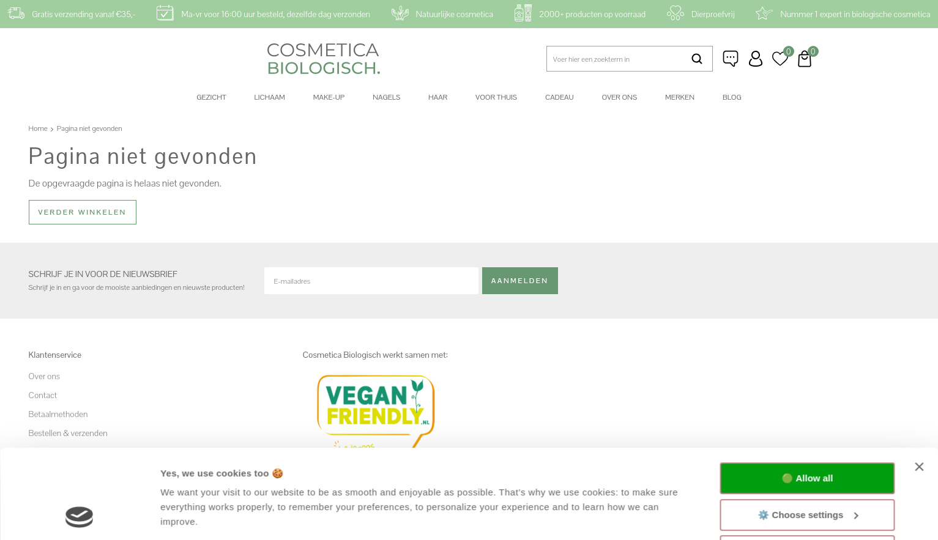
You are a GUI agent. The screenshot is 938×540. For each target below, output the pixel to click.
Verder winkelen (83, 212)
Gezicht (211, 97)
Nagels (386, 97)
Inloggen (755, 59)
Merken (679, 97)
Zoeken (697, 58)
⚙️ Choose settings (807, 431)
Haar (437, 97)
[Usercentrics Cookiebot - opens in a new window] (79, 516)
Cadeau (559, 97)
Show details (188, 516)
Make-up (328, 97)
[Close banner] (919, 383)
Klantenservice (731, 59)
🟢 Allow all (807, 395)
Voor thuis (496, 97)
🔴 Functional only (808, 467)
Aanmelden (520, 281)
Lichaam (270, 97)
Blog (732, 97)
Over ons (619, 97)
